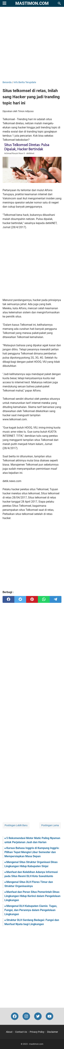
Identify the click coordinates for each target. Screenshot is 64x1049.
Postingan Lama (50, 825)
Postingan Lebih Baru (16, 825)
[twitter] (20, 599)
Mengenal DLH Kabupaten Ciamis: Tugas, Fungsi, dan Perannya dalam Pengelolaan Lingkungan (30, 910)
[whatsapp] (44, 599)
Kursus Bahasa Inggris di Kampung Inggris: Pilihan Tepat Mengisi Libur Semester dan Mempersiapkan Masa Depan (31, 852)
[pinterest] (32, 599)
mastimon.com (32, 3)
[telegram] (55, 599)
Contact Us (21, 1031)
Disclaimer (52, 1031)
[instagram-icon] (26, 1016)
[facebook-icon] (14, 1016)
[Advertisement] (32, 44)
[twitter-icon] (38, 1016)
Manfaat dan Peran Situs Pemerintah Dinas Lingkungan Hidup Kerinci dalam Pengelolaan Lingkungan (32, 896)
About (9, 1031)
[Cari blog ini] (59, 3)
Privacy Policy (37, 1031)
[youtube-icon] (49, 1016)
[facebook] (8, 599)
